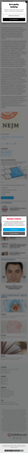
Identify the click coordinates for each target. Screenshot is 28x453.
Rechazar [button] (11, 450)
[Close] (26, 2)
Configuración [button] (16, 450)
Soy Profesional (14, 229)
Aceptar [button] (6, 450)
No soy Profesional (14, 233)
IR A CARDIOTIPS (14, 19)
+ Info (22, 450)
